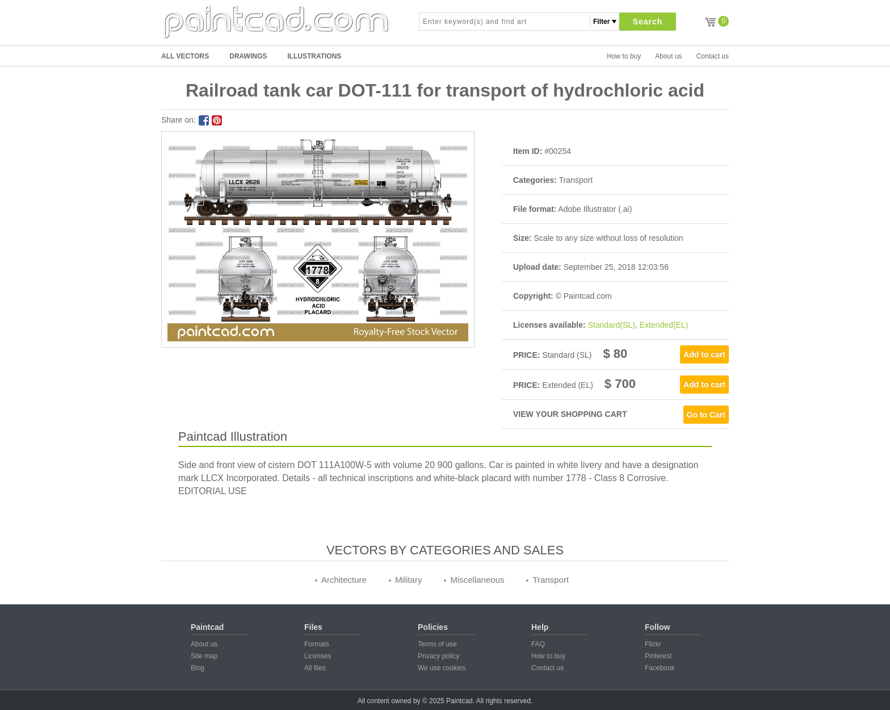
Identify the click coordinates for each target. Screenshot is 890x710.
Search (648, 21)
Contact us (712, 56)
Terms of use (437, 644)
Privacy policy (438, 656)
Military (408, 579)
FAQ (538, 644)
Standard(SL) (611, 324)
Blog (197, 668)
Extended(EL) (664, 324)
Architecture (344, 579)
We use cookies (442, 668)
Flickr (653, 644)
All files (315, 668)
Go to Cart (706, 414)
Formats (316, 644)
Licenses (317, 656)
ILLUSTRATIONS (314, 56)
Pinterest (658, 656)
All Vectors (185, 56)
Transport (550, 579)
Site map (204, 656)
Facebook (660, 668)
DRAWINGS (248, 56)
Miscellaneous (477, 579)
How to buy (624, 56)
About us (668, 56)
